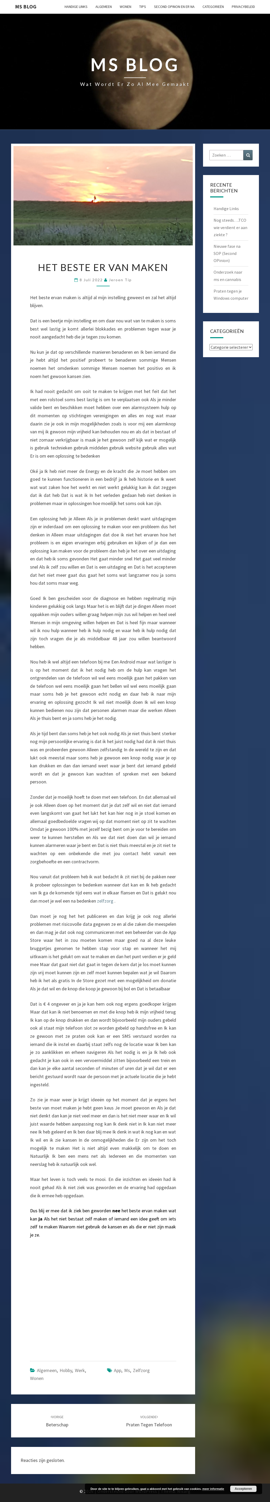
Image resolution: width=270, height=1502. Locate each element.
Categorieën (213, 6)
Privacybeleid (243, 6)
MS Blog (25, 6)
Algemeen (103, 6)
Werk (80, 1370)
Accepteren (243, 1489)
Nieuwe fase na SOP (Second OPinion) (227, 253)
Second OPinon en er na (174, 6)
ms (127, 1370)
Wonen (125, 6)
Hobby (66, 1370)
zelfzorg (105, 901)
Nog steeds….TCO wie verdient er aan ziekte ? (230, 227)
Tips (142, 6)
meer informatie (213, 1488)
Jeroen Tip (120, 280)
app (117, 1370)
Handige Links (76, 6)
